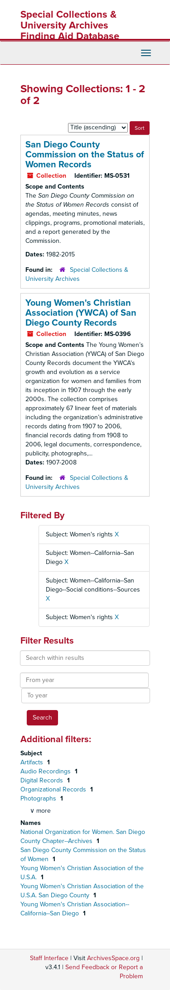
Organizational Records (54, 789)
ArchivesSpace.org (113, 958)
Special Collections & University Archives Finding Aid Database (69, 25)
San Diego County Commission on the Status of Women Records (84, 154)
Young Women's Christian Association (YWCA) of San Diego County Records (80, 313)
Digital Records (42, 780)
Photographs (39, 798)
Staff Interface (49, 958)
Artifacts (32, 762)
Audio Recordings (46, 771)
